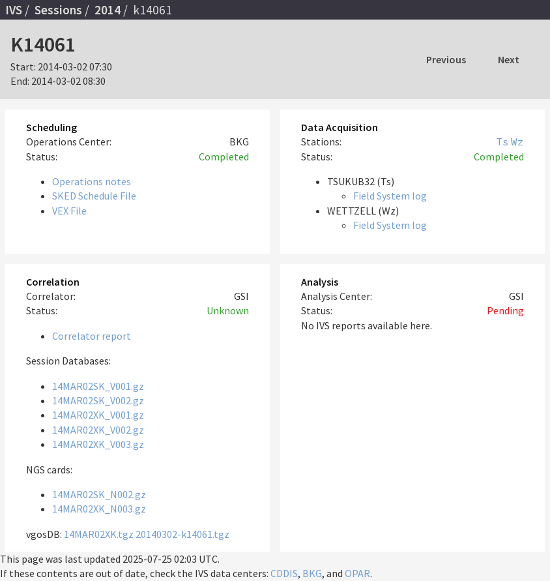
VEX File (69, 210)
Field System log (390, 195)
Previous (446, 59)
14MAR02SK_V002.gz (98, 400)
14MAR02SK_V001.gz (98, 386)
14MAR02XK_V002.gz (98, 429)
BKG (312, 573)
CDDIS (284, 573)
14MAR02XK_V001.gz (98, 414)
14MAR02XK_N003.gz (99, 508)
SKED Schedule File (94, 195)
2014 (107, 10)
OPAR (357, 573)
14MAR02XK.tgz (99, 534)
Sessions (58, 10)
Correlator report (91, 335)
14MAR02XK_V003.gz (98, 444)
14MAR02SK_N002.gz (99, 494)
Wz (517, 141)
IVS (13, 10)
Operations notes (91, 181)
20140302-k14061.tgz (182, 534)
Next (508, 59)
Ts (502, 141)
